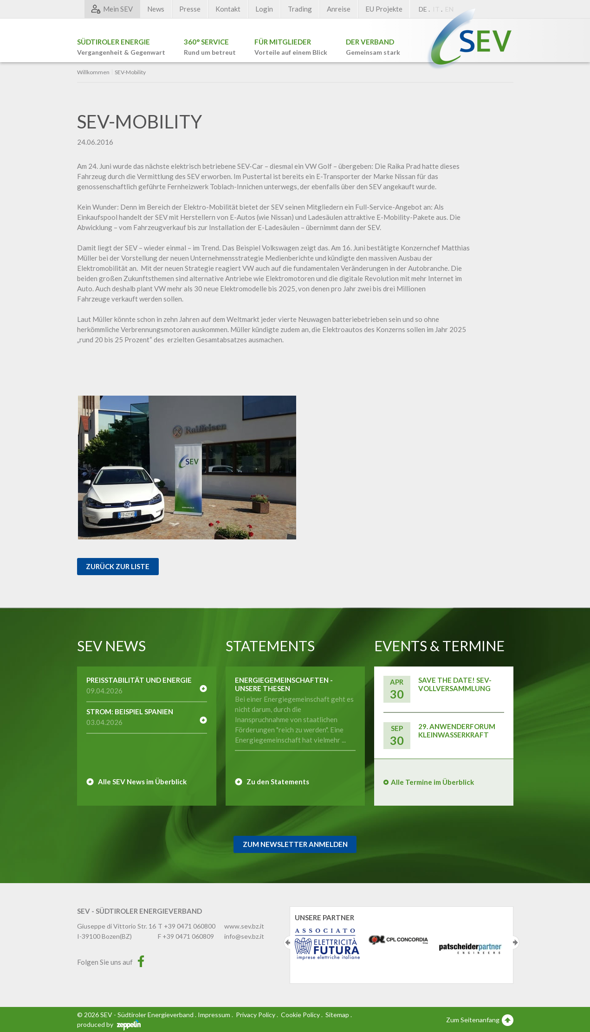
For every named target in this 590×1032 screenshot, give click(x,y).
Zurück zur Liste (117, 566)
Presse (190, 9)
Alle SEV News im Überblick (142, 781)
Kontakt (227, 9)
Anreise (338, 9)
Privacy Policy (255, 1015)
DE (423, 9)
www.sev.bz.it (244, 926)
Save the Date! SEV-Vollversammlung (455, 684)
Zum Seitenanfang (479, 1019)
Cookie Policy (300, 1015)
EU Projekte (383, 9)
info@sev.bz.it (244, 936)
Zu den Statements (277, 781)
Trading (300, 9)
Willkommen (93, 72)
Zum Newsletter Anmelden (295, 844)
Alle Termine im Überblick (432, 782)
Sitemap (337, 1015)
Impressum (214, 1015)
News (155, 9)
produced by (109, 1024)
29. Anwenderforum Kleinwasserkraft (456, 730)
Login (264, 9)
